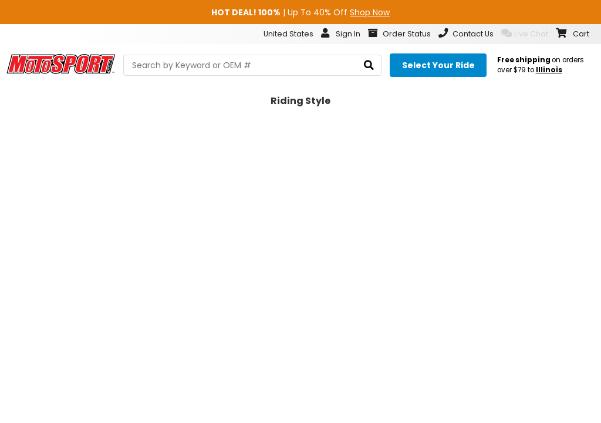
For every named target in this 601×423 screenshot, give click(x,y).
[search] (368, 65)
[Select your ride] (438, 65)
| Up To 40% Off (300, 12)
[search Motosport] (252, 65)
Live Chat (524, 33)
